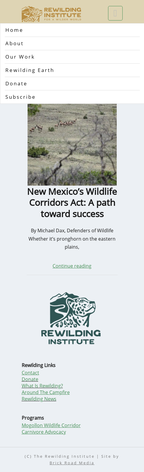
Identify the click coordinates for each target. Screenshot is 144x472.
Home (14, 29)
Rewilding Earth (29, 70)
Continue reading (72, 266)
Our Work (20, 56)
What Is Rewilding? (42, 385)
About (14, 43)
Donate (16, 83)
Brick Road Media (72, 462)
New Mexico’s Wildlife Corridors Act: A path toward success (72, 202)
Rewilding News (39, 399)
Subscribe (20, 96)
